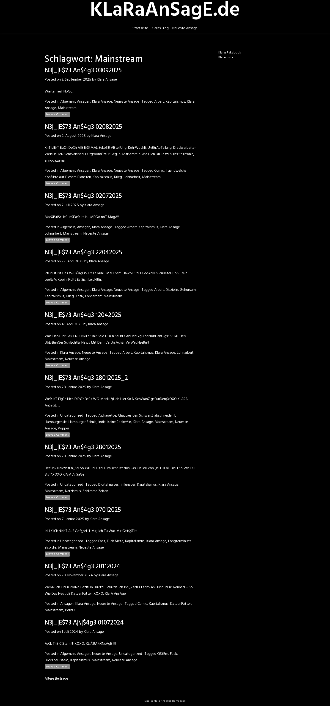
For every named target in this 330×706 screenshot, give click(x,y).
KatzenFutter (180, 604)
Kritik (79, 296)
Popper (63, 428)
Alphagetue (107, 416)
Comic (159, 171)
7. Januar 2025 (73, 519)
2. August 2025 (74, 136)
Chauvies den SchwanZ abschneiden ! (146, 416)
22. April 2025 (72, 261)
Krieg (118, 177)
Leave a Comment (57, 114)
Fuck (173, 654)
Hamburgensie (56, 422)
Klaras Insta (225, 57)
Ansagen (83, 102)
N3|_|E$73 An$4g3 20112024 (82, 566)
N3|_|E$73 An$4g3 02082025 (83, 127)
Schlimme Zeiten (95, 491)
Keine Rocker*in (119, 422)
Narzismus (73, 491)
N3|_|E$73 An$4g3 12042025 (83, 315)
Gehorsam (188, 290)
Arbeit (159, 102)
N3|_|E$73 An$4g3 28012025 (83, 447)
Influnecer (128, 485)
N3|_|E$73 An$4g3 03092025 (83, 70)
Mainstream (67, 108)
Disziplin (172, 290)
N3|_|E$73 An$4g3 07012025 (83, 510)
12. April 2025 (72, 324)
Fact (101, 541)
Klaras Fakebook (229, 52)
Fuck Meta (115, 541)
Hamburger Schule (82, 422)
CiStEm (162, 654)
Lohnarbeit (132, 177)
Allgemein (67, 102)
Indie (102, 422)
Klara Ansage (107, 80)
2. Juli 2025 (70, 205)
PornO (70, 610)
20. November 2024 (77, 575)
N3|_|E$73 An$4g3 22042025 (83, 252)
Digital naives (108, 485)
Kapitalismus (175, 102)
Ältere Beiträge (56, 679)
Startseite (140, 28)
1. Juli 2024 (70, 632)
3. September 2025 (76, 80)
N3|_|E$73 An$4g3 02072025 (83, 196)
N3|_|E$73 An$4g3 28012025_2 (86, 378)
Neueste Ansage (185, 28)
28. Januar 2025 (74, 387)
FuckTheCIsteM (57, 660)
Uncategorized (71, 416)
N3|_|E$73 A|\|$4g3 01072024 (84, 623)
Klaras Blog (160, 28)
